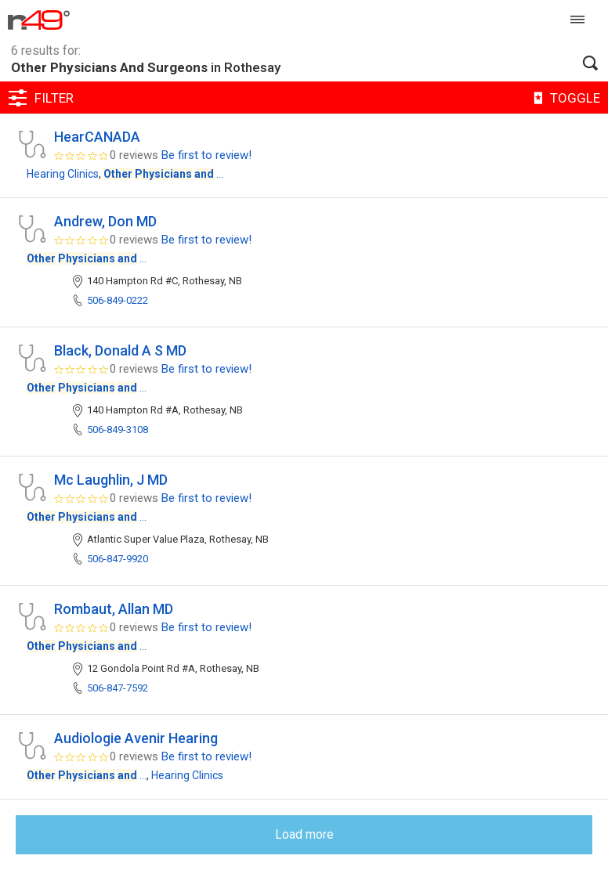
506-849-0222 (117, 300)
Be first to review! (206, 155)
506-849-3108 (117, 429)
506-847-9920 (117, 559)
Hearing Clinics (63, 174)
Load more (304, 834)
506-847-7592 (117, 688)
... (163, 174)
